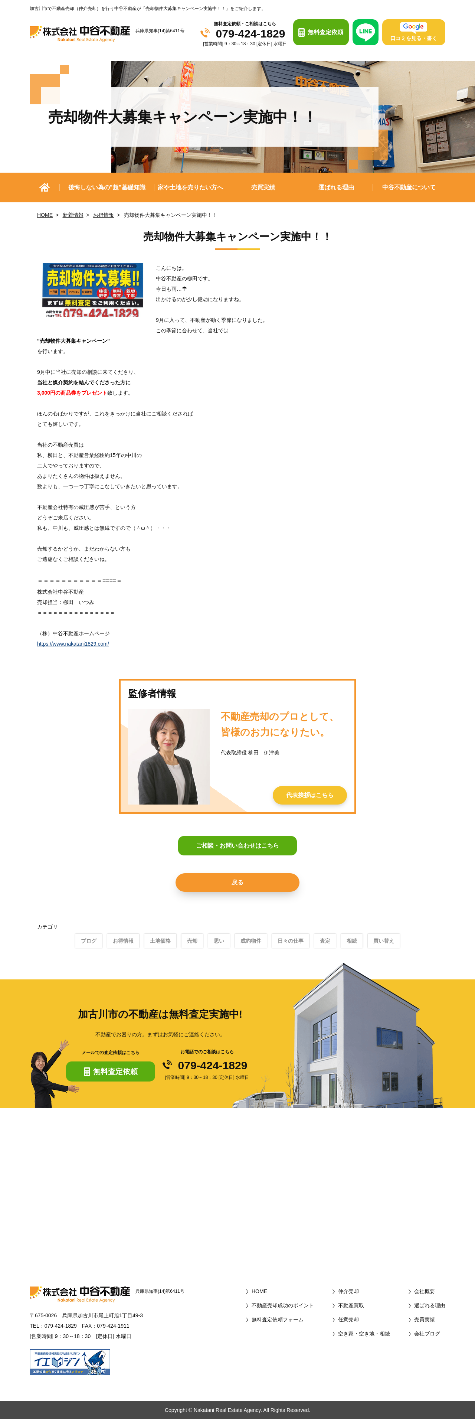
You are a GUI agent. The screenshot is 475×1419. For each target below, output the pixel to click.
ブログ (88, 941)
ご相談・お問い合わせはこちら (237, 845)
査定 (325, 941)
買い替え (383, 941)
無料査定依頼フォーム (278, 1319)
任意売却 (348, 1319)
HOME (45, 215)
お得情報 (103, 215)
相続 (352, 941)
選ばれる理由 (336, 187)
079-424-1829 (250, 33)
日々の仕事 (291, 941)
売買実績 (263, 187)
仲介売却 (348, 1291)
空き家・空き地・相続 (364, 1334)
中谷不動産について (409, 187)
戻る (237, 882)
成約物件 (250, 941)
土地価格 (160, 941)
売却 (192, 941)
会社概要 (424, 1291)
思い (219, 941)
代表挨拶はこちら (310, 795)
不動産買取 (351, 1305)
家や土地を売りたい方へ (190, 187)
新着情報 (73, 215)
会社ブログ (427, 1334)
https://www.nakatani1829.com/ (73, 644)
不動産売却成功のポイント (283, 1305)
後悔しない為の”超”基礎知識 (106, 187)
